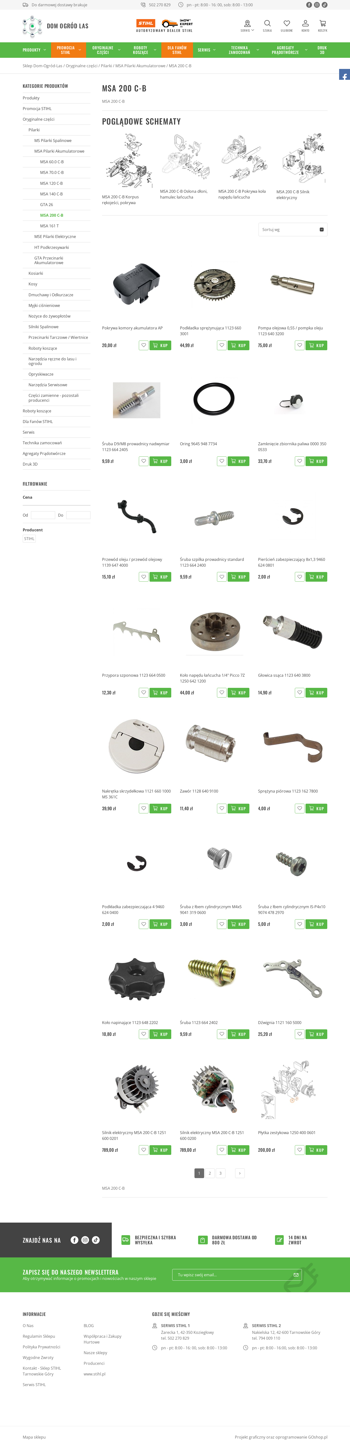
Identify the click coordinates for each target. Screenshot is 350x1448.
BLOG (89, 1325)
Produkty (32, 50)
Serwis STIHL (34, 1384)
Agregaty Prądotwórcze (285, 50)
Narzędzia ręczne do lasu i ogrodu (52, 361)
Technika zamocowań (239, 50)
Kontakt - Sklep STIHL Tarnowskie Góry (42, 1371)
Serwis (204, 50)
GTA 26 (46, 204)
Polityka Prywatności (41, 1347)
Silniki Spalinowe (44, 326)
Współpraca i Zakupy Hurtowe (102, 1339)
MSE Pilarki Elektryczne (55, 236)
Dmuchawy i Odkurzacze (51, 294)
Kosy (33, 284)
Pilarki (106, 65)
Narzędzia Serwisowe (48, 384)
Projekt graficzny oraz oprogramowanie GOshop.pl (281, 1437)
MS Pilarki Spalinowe (53, 140)
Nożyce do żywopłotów (49, 316)
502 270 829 (160, 4)
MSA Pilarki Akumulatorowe (140, 65)
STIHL (29, 538)
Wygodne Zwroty (38, 1357)
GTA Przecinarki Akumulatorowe (48, 260)
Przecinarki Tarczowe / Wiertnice (58, 337)
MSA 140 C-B (51, 194)
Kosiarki (36, 273)
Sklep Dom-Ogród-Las (42, 65)
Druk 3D (322, 50)
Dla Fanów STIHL (177, 50)
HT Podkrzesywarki (51, 247)
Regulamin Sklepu (39, 1336)
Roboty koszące (140, 50)
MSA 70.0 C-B (52, 172)
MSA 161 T (49, 226)
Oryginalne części (102, 50)
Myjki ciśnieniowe (44, 305)
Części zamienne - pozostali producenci (54, 398)
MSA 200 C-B (180, 65)
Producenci (94, 1363)
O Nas (28, 1325)
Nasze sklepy (95, 1352)
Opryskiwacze (41, 374)
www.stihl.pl (94, 1374)
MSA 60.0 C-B (52, 161)
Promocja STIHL (66, 50)
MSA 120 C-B (51, 183)
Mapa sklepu (34, 1437)
